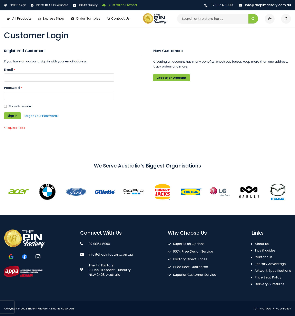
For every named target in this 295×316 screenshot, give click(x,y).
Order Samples (85, 18)
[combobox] (217, 19)
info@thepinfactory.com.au (265, 5)
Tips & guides (265, 250)
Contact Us (118, 18)
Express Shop (51, 18)
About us (262, 244)
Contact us (263, 257)
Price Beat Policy (268, 277)
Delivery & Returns (269, 284)
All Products (19, 18)
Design (15, 5)
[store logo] (155, 18)
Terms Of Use (262, 308)
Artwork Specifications (273, 270)
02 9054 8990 (218, 5)
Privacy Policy (282, 308)
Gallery (85, 5)
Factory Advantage (270, 264)
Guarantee (50, 5)
